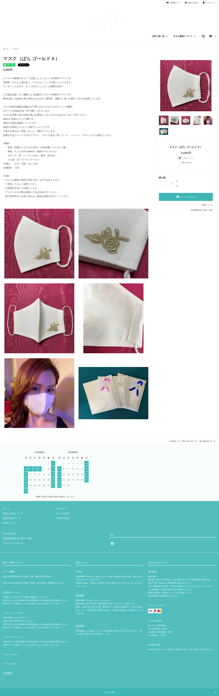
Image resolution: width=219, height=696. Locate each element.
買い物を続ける (208, 441)
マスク (16, 49)
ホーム (5, 49)
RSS (5, 533)
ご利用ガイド (173, 3)
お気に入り (185, 158)
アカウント (209, 2)
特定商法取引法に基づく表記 (17, 538)
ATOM (12, 533)
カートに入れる (186, 196)
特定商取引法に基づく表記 (202, 210)
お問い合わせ (191, 3)
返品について (207, 205)
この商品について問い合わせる (182, 441)
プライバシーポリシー (14, 543)
